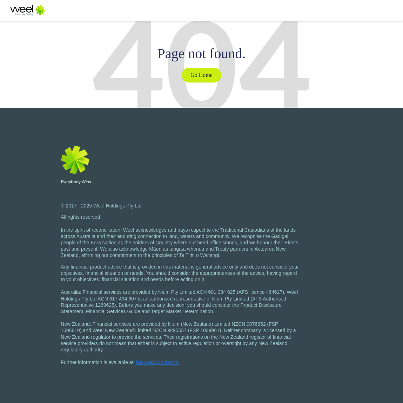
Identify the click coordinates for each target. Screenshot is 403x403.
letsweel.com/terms (158, 362)
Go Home (201, 75)
